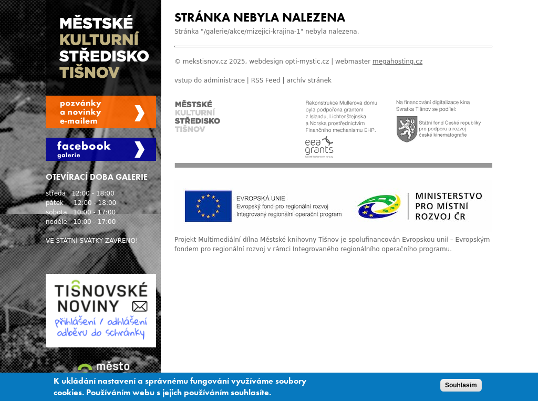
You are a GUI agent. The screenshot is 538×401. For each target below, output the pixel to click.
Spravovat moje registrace (101, 112)
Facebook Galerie (101, 149)
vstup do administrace (209, 80)
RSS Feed (266, 80)
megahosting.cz (397, 61)
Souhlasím (461, 386)
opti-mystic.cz (307, 61)
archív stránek (309, 80)
